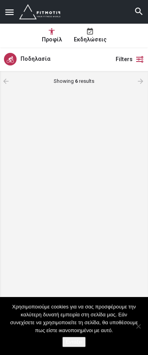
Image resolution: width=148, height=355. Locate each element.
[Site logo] (41, 12)
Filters (130, 59)
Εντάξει (74, 342)
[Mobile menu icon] (9, 12)
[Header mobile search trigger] (139, 11)
